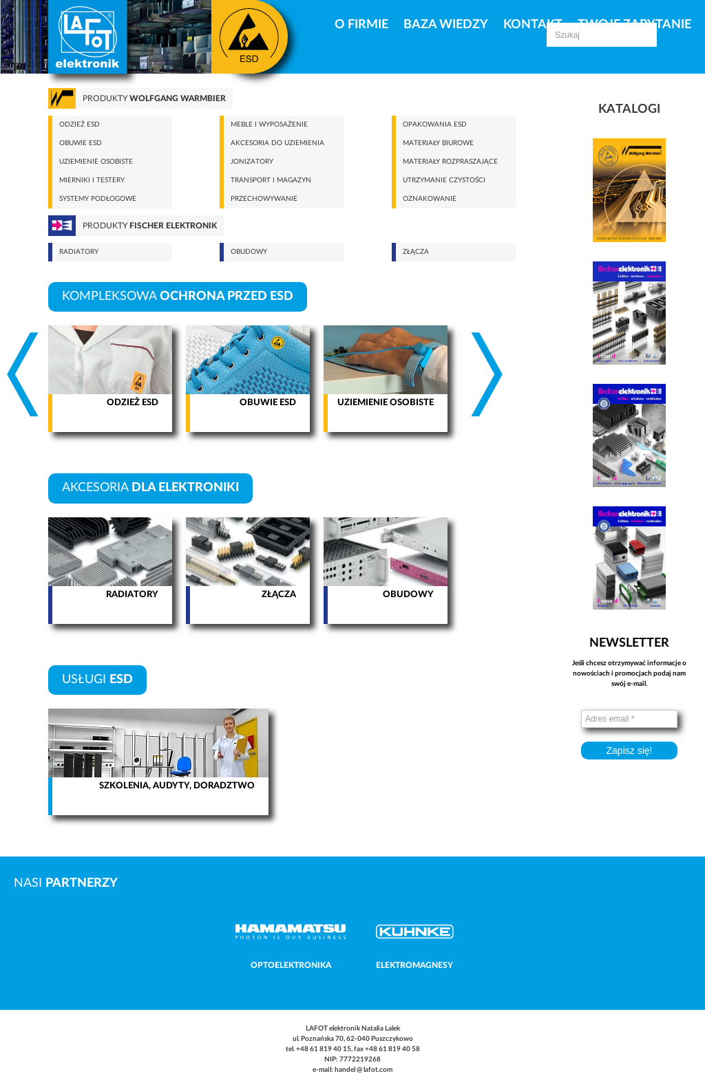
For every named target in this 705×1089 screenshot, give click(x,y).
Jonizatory (252, 161)
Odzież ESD (79, 124)
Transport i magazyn (271, 180)
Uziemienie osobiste (96, 161)
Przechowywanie (264, 198)
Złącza (416, 251)
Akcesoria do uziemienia (277, 143)
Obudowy (249, 251)
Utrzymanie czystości (444, 180)
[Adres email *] (629, 719)
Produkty (154, 98)
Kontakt (532, 25)
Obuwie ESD (80, 143)
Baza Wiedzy (445, 25)
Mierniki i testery (92, 180)
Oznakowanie (429, 198)
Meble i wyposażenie (269, 124)
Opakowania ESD (435, 124)
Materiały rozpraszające (450, 161)
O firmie (361, 25)
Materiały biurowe (438, 143)
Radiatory (78, 251)
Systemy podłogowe (97, 198)
